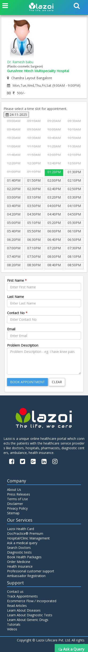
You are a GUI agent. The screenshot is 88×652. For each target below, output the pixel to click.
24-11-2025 (16, 114)
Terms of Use (17, 499)
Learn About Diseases (24, 610)
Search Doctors (19, 547)
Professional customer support (30, 571)
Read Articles (17, 605)
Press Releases (18, 494)
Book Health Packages (24, 557)
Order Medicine (18, 561)
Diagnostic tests (19, 552)
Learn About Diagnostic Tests (29, 615)
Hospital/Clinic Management (28, 538)
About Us (14, 489)
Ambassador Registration (26, 576)
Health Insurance (20, 566)
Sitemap (13, 513)
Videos (12, 629)
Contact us (15, 591)
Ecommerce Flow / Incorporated (31, 601)
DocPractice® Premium (25, 533)
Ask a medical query (22, 543)
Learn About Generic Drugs (27, 619)
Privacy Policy (17, 508)
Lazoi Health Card (20, 529)
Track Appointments (22, 596)
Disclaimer (15, 503)
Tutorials (13, 624)
